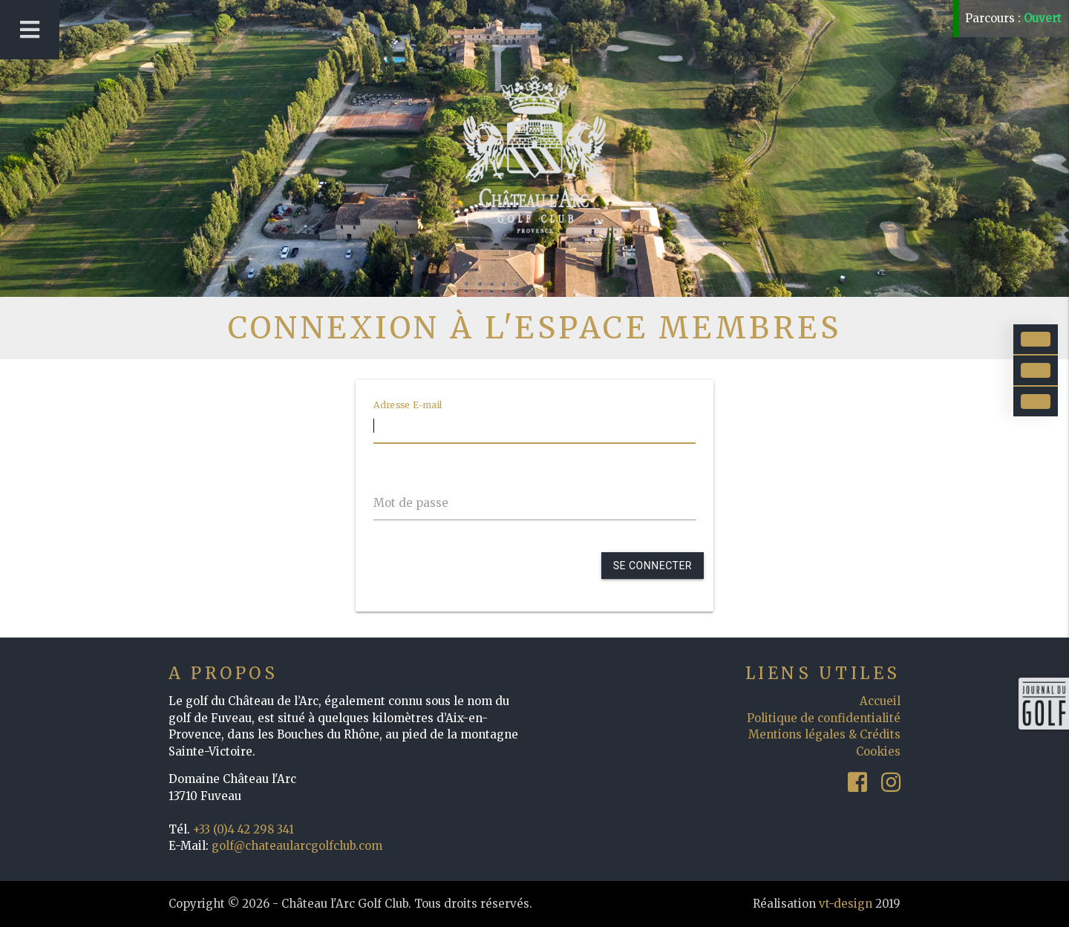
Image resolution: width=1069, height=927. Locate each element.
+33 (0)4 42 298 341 (243, 829)
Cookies (878, 751)
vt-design (845, 904)
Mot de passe (410, 503)
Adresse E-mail (407, 404)
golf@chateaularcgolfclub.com (297, 846)
